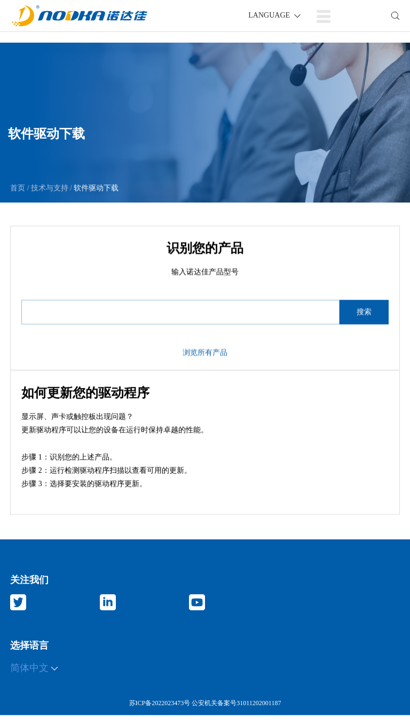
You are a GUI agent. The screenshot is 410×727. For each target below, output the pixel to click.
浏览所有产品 (205, 357)
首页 (18, 188)
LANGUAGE (275, 15)
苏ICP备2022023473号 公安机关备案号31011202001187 (205, 703)
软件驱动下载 (95, 188)
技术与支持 (49, 188)
